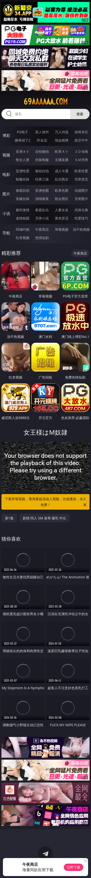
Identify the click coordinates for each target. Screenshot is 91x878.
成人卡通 (61, 171)
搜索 (79, 114)
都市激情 (22, 210)
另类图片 (81, 198)
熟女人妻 (22, 159)
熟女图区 (61, 198)
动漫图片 (81, 190)
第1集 (9, 518)
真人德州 (42, 132)
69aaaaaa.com (46, 101)
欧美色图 (61, 190)
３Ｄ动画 (81, 151)
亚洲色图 (42, 190)
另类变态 (81, 179)
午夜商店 (42, 229)
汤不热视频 (81, 229)
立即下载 (73, 867)
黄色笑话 (61, 218)
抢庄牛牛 (81, 140)
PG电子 (22, 132)
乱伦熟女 (61, 179)
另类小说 (42, 218)
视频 (6, 155)
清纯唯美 (42, 198)
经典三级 (42, 179)
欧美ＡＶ (61, 151)
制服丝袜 (22, 179)
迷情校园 (22, 218)
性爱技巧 (81, 218)
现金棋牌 (61, 140)
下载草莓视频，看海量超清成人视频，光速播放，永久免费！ (46, 502)
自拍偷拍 (42, 151)
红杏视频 (22, 237)
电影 (6, 174)
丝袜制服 (42, 159)
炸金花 (42, 140)
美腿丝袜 (22, 198)
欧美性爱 (81, 171)
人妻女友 (61, 210)
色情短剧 (42, 237)
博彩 (6, 135)
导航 (6, 233)
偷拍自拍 (42, 171)
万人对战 (61, 132)
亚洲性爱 (22, 171)
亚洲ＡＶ (22, 151)
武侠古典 (81, 210)
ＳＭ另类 (81, 159)
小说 (6, 213)
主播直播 (61, 159)
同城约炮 (22, 229)
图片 (6, 194)
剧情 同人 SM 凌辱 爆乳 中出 (44, 518)
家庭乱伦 (42, 210)
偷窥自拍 (22, 190)
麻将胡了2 (22, 140)
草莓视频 (61, 229)
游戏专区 (81, 132)
